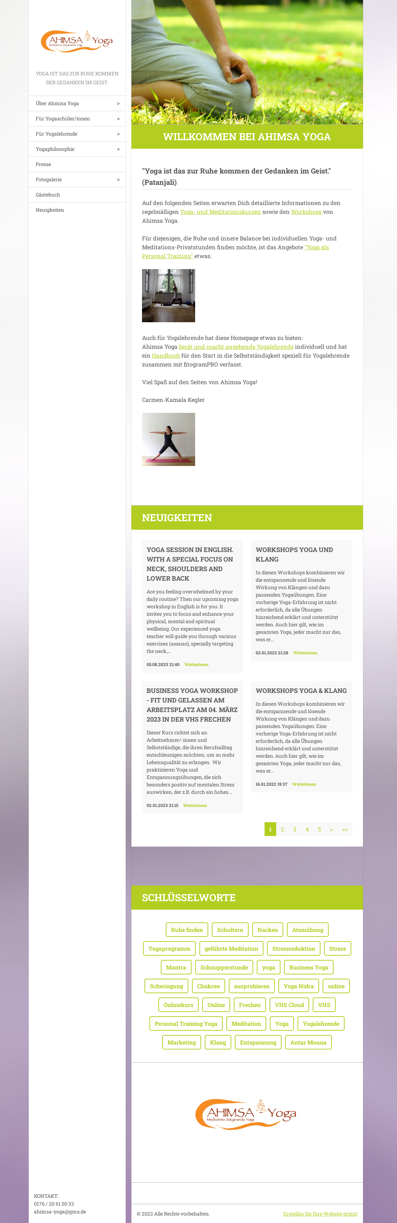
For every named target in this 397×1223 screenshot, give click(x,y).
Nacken (267, 929)
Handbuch (166, 355)
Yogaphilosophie (55, 149)
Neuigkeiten (50, 209)
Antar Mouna (308, 1042)
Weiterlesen (197, 664)
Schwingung (166, 986)
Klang (218, 1042)
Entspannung (258, 1042)
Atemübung (307, 929)
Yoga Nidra (299, 986)
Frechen (250, 1004)
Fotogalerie (49, 179)
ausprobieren (252, 986)
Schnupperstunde (224, 967)
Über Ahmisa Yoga (57, 103)
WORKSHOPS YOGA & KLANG (301, 690)
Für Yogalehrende (56, 133)
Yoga (282, 1023)
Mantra (176, 967)
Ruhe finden (187, 929)
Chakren (208, 986)
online (336, 986)
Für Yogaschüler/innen (63, 118)
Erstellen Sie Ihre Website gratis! (320, 1213)
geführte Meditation (231, 948)
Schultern (230, 929)
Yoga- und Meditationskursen (220, 211)
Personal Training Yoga (186, 1023)
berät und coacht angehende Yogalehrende (236, 346)
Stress (337, 948)
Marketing (182, 1042)
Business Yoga (308, 967)
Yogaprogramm (169, 948)
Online (216, 1004)
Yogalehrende (321, 1023)
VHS (324, 1004)
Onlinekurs (178, 1004)
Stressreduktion (293, 948)
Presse (43, 164)
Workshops (307, 211)
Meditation (246, 1023)
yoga (268, 967)
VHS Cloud (289, 1004)
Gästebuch (48, 194)
